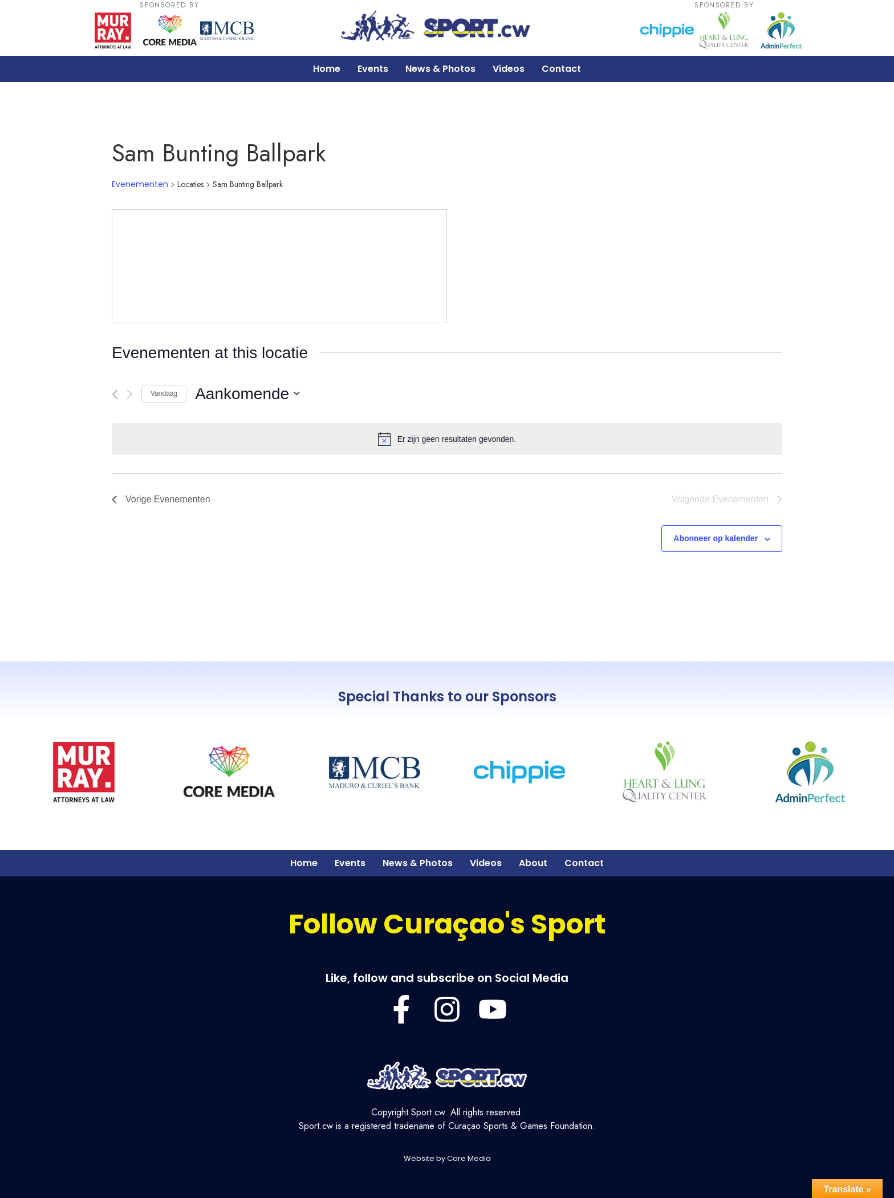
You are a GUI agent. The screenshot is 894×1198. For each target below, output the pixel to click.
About (533, 863)
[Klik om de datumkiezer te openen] (247, 394)
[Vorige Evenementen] (115, 394)
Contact (561, 68)
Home (326, 68)
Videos (509, 68)
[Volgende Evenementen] (130, 394)
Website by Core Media (447, 1158)
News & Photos (440, 68)
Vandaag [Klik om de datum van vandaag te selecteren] (164, 393)
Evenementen (140, 184)
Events (372, 68)
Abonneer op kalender (715, 538)
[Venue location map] (279, 266)
